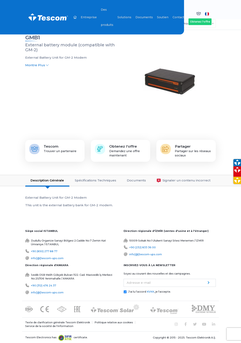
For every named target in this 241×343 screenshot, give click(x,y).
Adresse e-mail (139, 282)
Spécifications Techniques (95, 179)
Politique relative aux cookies (113, 321)
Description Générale (47, 179)
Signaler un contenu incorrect (183, 180)
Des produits (107, 17)
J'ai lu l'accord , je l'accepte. (149, 290)
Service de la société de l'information (49, 325)
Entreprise (89, 17)
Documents (144, 17)
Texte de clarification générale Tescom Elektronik (57, 321)
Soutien (162, 17)
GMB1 (32, 36)
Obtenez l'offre (200, 21)
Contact (178, 17)
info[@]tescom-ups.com (47, 257)
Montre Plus (37, 64)
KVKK (150, 290)
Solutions (124, 17)
